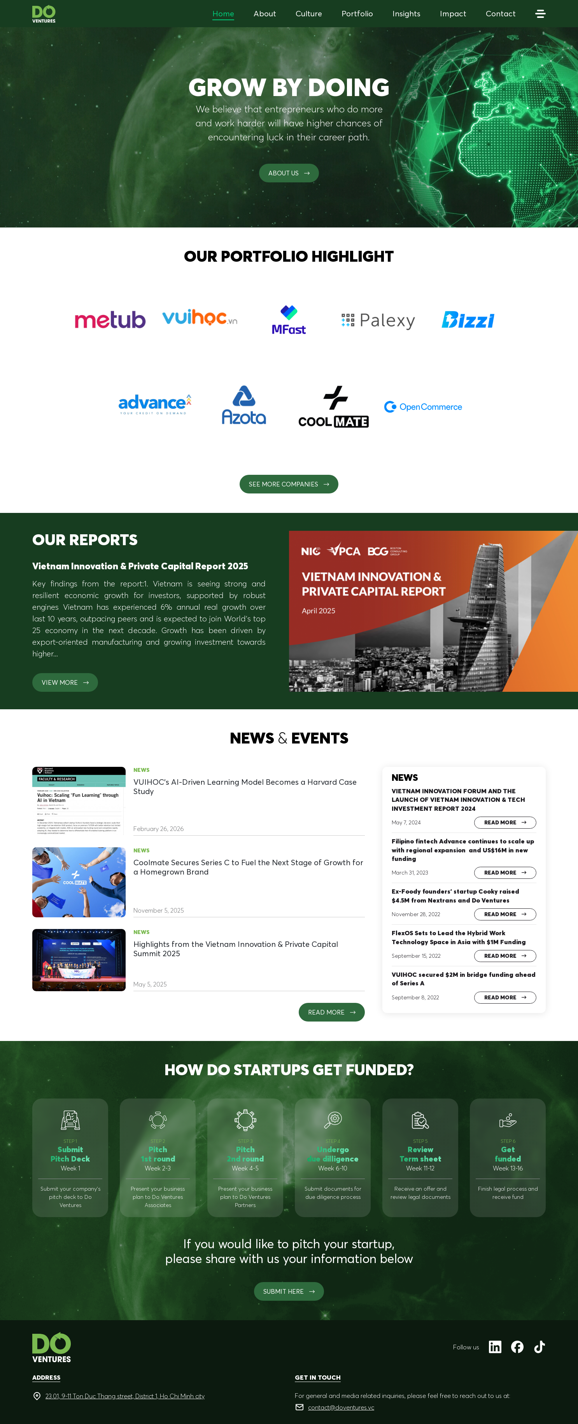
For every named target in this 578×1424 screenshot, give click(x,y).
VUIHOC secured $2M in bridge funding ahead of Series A (464, 979)
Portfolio (357, 13)
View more (65, 682)
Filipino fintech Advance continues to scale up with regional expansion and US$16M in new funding (463, 849)
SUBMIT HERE (289, 1291)
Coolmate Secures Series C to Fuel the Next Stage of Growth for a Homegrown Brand (248, 867)
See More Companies (289, 484)
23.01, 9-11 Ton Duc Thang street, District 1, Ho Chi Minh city (125, 1396)
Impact (453, 13)
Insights (406, 13)
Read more (332, 1012)
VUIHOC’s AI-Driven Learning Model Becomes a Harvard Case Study (245, 786)
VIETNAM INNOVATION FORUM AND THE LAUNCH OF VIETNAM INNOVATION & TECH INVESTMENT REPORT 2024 (458, 799)
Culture (309, 13)
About (265, 13)
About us (289, 173)
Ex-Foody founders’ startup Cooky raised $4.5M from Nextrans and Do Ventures (455, 895)
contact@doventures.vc (341, 1407)
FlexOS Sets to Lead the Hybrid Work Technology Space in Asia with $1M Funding (459, 937)
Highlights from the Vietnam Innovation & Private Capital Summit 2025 (235, 948)
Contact (501, 13)
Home (223, 13)
